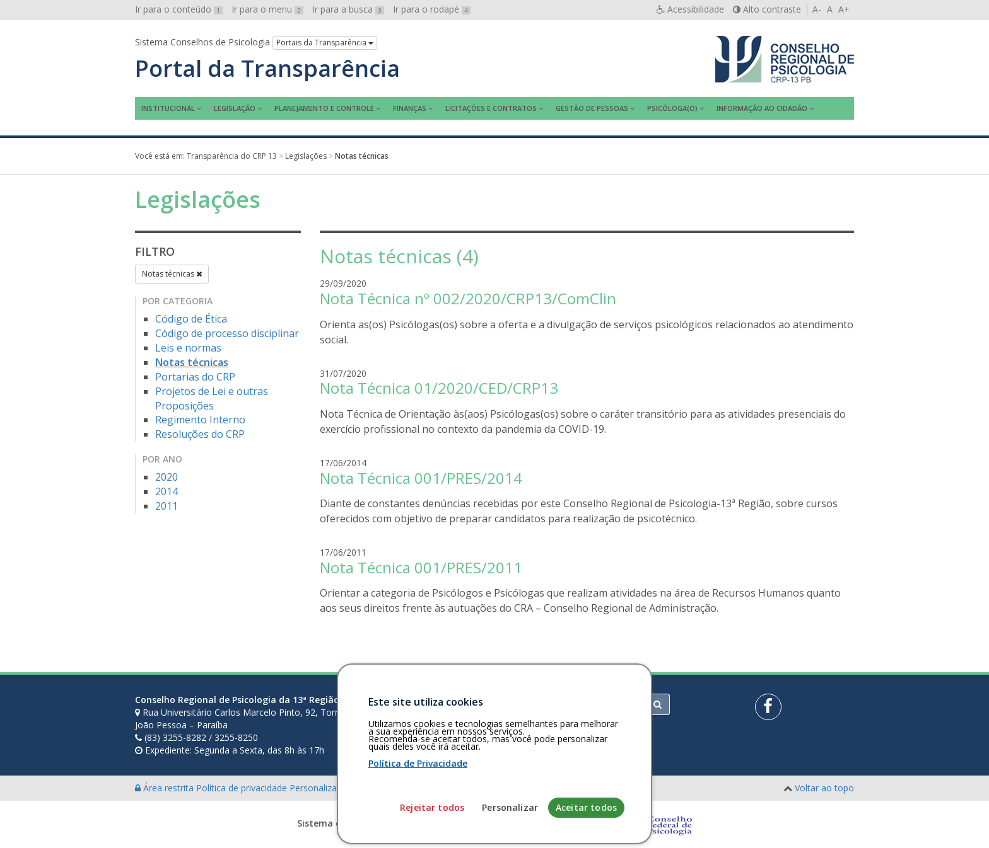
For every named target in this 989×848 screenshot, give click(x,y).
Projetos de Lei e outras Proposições (211, 398)
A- (816, 9)
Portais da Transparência (324, 42)
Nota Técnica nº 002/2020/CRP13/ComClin (468, 298)
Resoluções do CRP (200, 434)
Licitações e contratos (491, 108)
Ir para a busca (348, 9)
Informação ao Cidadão (762, 108)
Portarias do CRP (195, 377)
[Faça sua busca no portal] (544, 704)
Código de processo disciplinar (227, 333)
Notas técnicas (172, 273)
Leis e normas (188, 348)
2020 (166, 477)
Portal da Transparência (267, 68)
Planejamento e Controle (324, 108)
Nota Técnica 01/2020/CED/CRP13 (439, 387)
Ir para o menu (267, 9)
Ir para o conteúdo (179, 9)
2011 (166, 506)
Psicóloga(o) (672, 108)
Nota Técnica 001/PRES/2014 (421, 477)
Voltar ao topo (824, 788)
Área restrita (165, 788)
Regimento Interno (200, 420)
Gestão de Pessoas (592, 108)
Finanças (409, 108)
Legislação (234, 108)
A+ (844, 9)
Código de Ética (191, 319)
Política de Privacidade (417, 842)
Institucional (168, 108)
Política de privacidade (243, 788)
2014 (166, 491)
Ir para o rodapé (432, 9)
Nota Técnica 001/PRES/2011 (421, 567)
